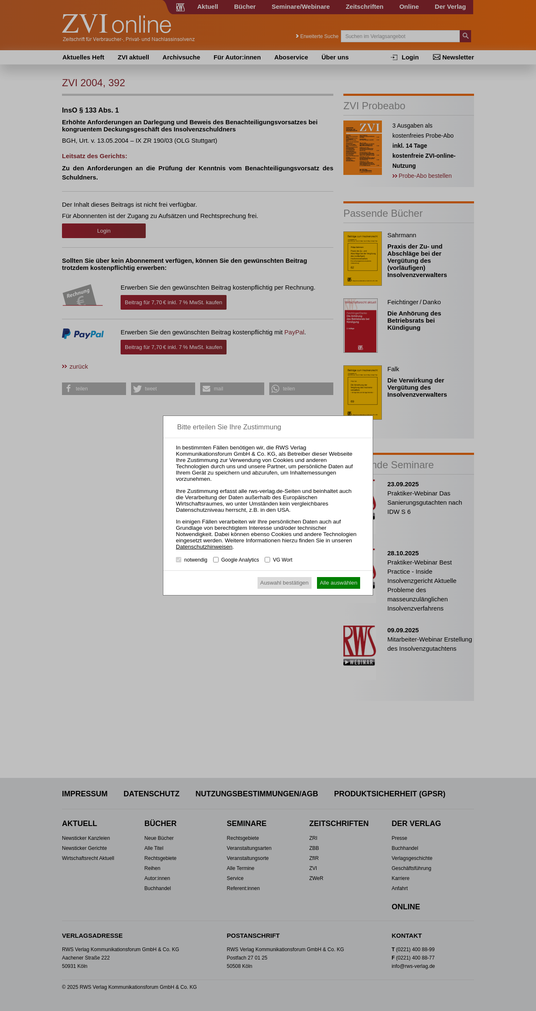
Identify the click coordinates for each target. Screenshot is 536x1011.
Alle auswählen (339, 583)
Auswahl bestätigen (284, 583)
